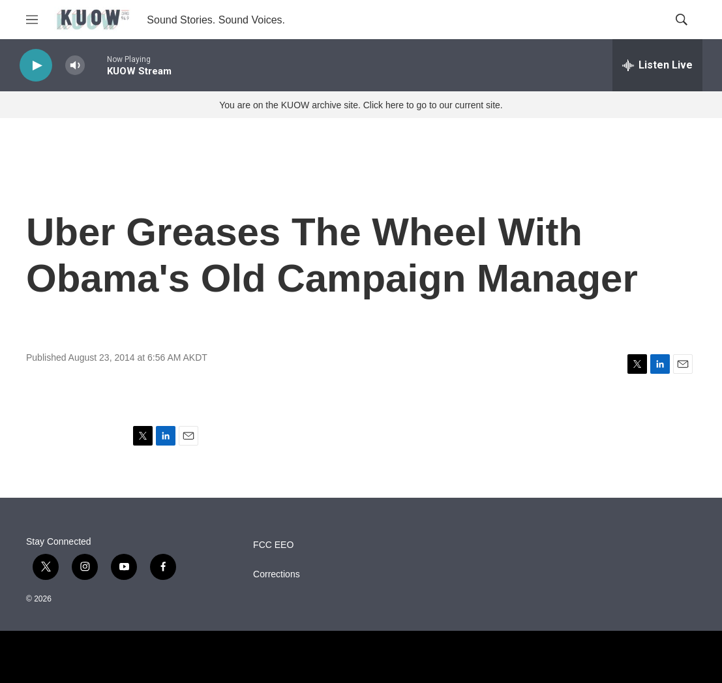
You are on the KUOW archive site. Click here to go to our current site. (360, 105)
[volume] (75, 65)
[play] (35, 65)
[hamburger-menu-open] (32, 20)
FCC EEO (273, 545)
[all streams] (657, 65)
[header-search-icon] (681, 19)
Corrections (276, 574)
